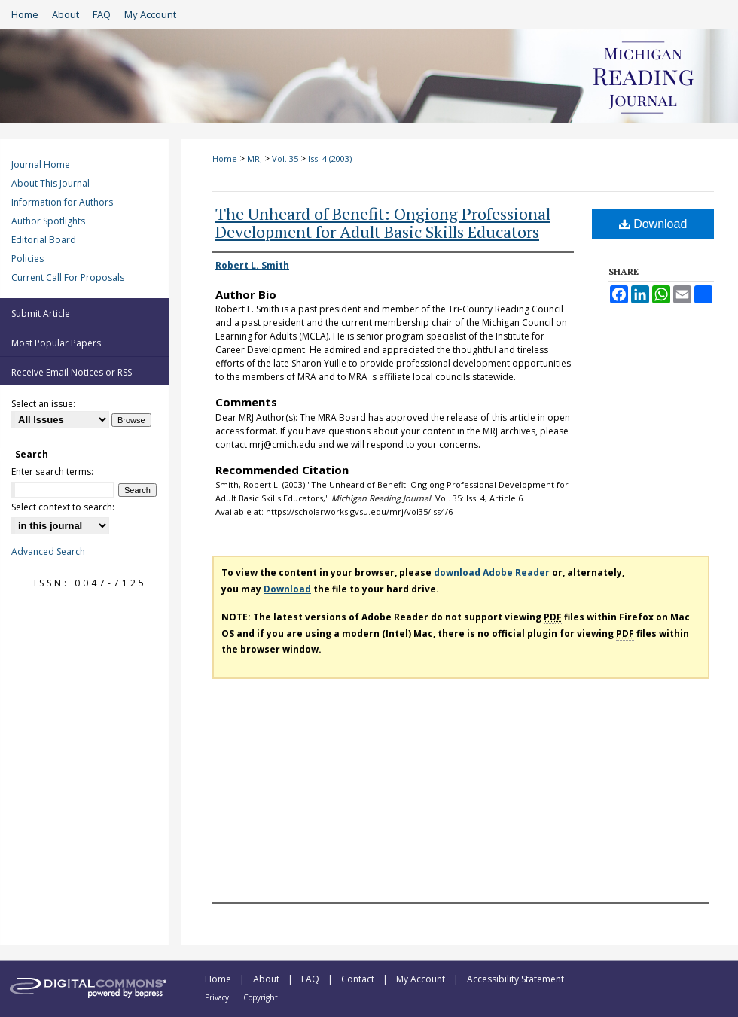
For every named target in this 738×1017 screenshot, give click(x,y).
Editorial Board (43, 239)
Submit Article (40, 313)
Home (224, 158)
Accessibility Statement (515, 979)
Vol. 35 (285, 158)
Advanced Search (48, 551)
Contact (359, 979)
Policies (27, 258)
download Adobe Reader (492, 572)
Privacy (218, 997)
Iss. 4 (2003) (330, 158)
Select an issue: (43, 403)
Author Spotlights (48, 221)
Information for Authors (62, 202)
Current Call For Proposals (67, 277)
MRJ (254, 158)
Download (653, 224)
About (267, 979)
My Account (421, 979)
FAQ (311, 979)
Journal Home (40, 164)
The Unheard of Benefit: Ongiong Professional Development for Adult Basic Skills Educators (382, 222)
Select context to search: (62, 507)
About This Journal (50, 183)
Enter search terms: (52, 471)
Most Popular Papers (56, 342)
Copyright (260, 997)
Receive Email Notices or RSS (71, 372)
